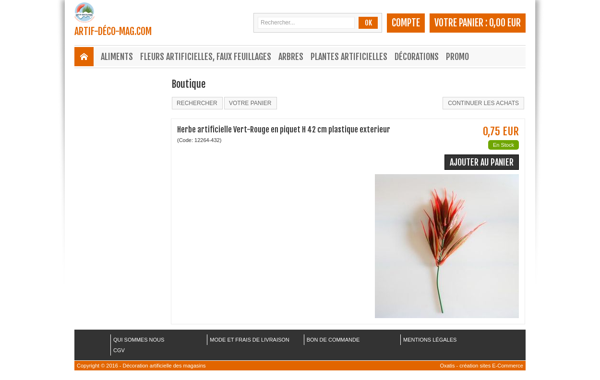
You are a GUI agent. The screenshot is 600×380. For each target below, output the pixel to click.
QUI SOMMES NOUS (138, 340)
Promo (457, 56)
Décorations (417, 56)
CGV (119, 350)
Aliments (117, 56)
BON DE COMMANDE (333, 340)
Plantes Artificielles (349, 56)
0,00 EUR (505, 23)
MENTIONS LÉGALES (429, 340)
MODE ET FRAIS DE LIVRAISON (249, 340)
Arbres (290, 56)
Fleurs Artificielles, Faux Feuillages (205, 56)
